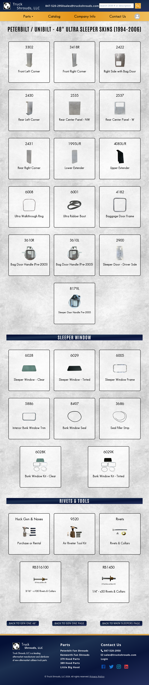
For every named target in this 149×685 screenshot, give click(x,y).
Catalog (54, 16)
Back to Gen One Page (69, 623)
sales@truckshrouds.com (81, 6)
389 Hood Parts (70, 663)
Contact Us (117, 16)
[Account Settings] (137, 16)
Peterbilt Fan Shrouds (74, 650)
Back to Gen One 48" (22, 623)
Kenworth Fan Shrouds (74, 655)
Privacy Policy (96, 676)
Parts (27, 16)
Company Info (84, 16)
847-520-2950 (54, 6)
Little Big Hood (70, 667)
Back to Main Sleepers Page (121, 623)
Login (104, 659)
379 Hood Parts (70, 659)
